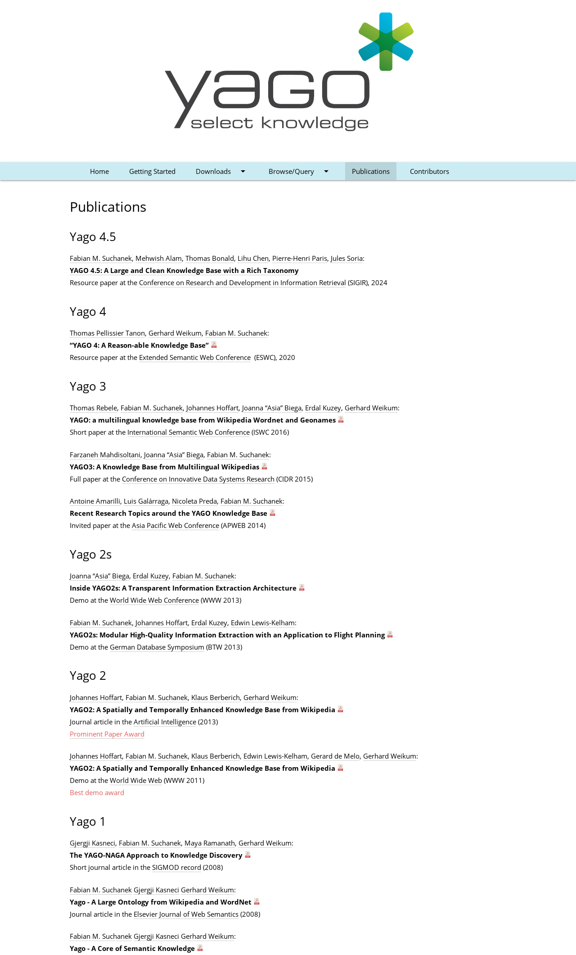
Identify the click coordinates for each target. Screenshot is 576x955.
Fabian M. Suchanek (101, 258)
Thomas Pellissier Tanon (107, 332)
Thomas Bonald (209, 258)
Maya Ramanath (209, 842)
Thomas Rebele (93, 407)
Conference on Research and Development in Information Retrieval (242, 282)
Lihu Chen (253, 258)
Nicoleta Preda (194, 500)
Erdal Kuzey (323, 407)
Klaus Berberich (215, 697)
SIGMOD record (176, 867)
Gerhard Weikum (175, 332)
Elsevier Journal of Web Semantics (186, 914)
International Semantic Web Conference (188, 432)
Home (99, 171)
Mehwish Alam (158, 258)
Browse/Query (300, 171)
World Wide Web (136, 780)
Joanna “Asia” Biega (272, 407)
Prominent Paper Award (107, 733)
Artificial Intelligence (165, 721)
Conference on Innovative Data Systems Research (198, 478)
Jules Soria (347, 258)
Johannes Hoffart (212, 407)
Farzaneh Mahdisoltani (105, 454)
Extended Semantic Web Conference (195, 357)
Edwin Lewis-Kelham (263, 622)
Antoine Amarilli (95, 500)
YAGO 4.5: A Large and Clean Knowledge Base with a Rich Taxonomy (184, 270)
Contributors (429, 171)
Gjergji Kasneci (92, 842)
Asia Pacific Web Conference (175, 525)
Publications (371, 171)
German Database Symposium (157, 646)
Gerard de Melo (335, 755)
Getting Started (152, 171)
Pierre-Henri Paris (299, 258)
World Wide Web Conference (154, 600)
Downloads (222, 171)
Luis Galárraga (146, 500)
